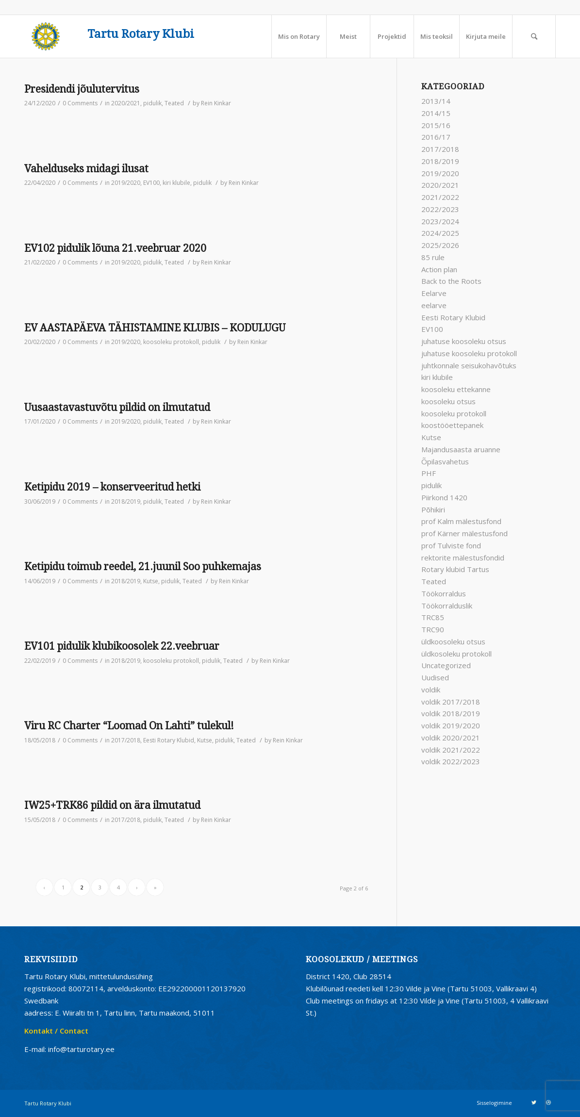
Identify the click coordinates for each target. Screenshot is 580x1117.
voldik (430, 689)
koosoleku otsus (448, 401)
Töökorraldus (443, 593)
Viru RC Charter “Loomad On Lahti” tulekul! (129, 726)
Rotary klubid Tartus (455, 569)
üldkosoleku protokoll (456, 653)
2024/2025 (440, 233)
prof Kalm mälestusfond (461, 521)
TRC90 (432, 629)
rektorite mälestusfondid (462, 557)
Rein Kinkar (216, 103)
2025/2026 (440, 245)
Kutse (150, 581)
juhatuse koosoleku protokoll (469, 353)
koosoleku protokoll (171, 342)
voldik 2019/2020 (450, 725)
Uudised (435, 677)
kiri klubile (176, 183)
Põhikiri (433, 509)
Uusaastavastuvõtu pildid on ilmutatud (117, 407)
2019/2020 (125, 183)
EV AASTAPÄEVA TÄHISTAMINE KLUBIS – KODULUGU (154, 328)
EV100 (151, 183)
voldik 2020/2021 (450, 737)
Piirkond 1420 (444, 497)
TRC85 (432, 617)
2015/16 (435, 125)
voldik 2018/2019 (450, 713)
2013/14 (435, 101)
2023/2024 (440, 221)
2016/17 (435, 137)
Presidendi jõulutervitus (81, 89)
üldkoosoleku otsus (453, 641)
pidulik (152, 103)
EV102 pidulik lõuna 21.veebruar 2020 (115, 248)
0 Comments (80, 103)
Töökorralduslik (446, 605)
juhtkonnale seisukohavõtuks (468, 365)
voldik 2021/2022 (450, 750)
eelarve (434, 305)
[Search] (534, 36)
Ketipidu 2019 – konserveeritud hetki (112, 487)
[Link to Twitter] (534, 1102)
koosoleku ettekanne (456, 389)
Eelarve (434, 293)
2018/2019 (125, 501)
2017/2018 (125, 740)
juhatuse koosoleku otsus (463, 341)
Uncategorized (446, 665)
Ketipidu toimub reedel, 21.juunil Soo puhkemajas (142, 566)
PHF (428, 473)
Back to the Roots (451, 281)
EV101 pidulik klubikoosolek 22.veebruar (121, 646)
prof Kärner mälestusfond (464, 533)
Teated (174, 103)
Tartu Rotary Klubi (140, 34)
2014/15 (435, 113)
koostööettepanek (452, 425)
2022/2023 (440, 209)
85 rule (433, 257)
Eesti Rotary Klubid (168, 740)
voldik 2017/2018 (450, 701)
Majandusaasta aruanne (460, 449)
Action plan (439, 269)
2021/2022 (440, 197)
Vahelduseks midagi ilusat (86, 169)
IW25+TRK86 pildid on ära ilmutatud (112, 805)
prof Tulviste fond (451, 545)
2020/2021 (125, 103)
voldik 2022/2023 (450, 761)
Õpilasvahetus (445, 461)
